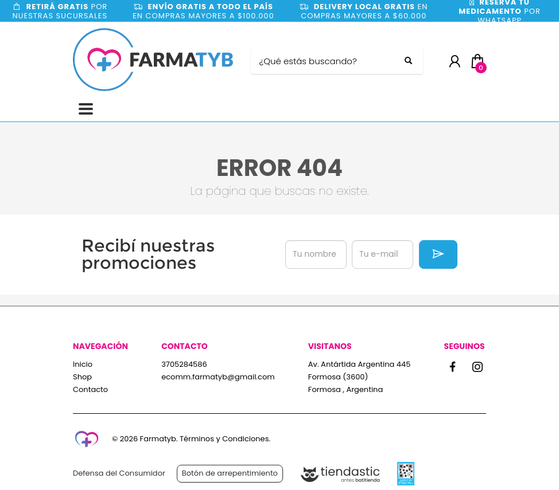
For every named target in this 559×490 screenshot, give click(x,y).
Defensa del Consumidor (119, 473)
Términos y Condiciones (224, 438)
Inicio (82, 364)
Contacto (90, 389)
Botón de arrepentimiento (230, 473)
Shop (82, 376)
